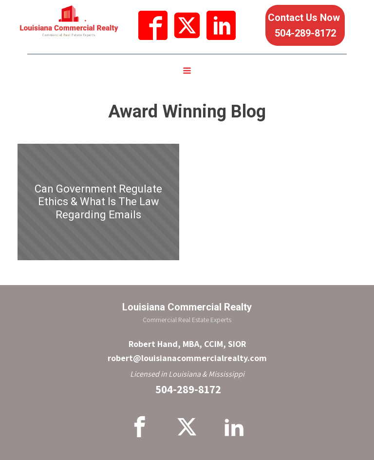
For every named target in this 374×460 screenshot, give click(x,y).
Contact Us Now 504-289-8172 (305, 25)
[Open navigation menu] (187, 71)
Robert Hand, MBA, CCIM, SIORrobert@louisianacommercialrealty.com (187, 351)
